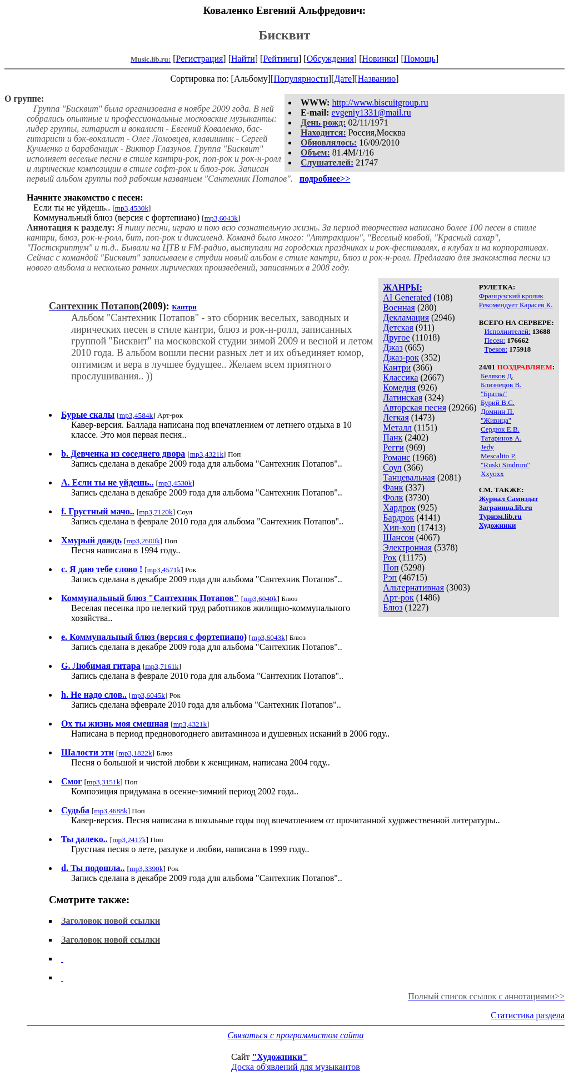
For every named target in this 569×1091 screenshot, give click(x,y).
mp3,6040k (260, 598)
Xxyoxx (492, 473)
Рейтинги (280, 58)
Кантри (397, 367)
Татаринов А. (501, 438)
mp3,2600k (142, 541)
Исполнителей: (507, 331)
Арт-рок (398, 597)
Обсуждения (330, 58)
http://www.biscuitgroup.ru (380, 102)
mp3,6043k (221, 218)
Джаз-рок (401, 357)
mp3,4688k (110, 811)
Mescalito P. (498, 456)
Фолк (393, 497)
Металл (397, 427)
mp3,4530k (131, 208)
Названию (377, 78)
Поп (390, 567)
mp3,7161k (161, 666)
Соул (392, 467)
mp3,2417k (129, 839)
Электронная (407, 547)
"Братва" (494, 393)
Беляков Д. (497, 376)
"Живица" (496, 420)
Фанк (393, 487)
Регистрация (199, 58)
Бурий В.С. (498, 402)
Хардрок (399, 507)
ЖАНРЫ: (402, 287)
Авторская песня (414, 407)
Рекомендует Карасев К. (516, 305)
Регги (393, 447)
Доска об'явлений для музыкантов (295, 1067)
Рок (389, 557)
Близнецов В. (501, 385)
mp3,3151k (103, 782)
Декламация (406, 317)
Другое (396, 337)
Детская (398, 327)
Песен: (494, 340)
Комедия (399, 387)
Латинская (402, 397)
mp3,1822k (135, 753)
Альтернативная (413, 587)
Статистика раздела (528, 1015)
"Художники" (279, 1057)
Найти (243, 58)
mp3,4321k (206, 454)
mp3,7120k (155, 512)
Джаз (392, 347)
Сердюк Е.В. (500, 429)
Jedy (487, 447)
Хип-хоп (399, 527)
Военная (399, 307)
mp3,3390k (146, 868)
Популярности (300, 78)
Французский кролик (511, 296)
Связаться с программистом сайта (296, 1035)
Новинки (379, 58)
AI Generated (407, 297)
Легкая (395, 417)
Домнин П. (497, 411)
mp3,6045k (148, 695)
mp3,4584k (136, 415)
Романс (396, 457)
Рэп (390, 577)
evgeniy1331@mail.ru (371, 112)
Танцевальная (409, 477)
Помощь (420, 58)
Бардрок (398, 517)
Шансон (398, 537)
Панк (392, 437)
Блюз (392, 607)
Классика (400, 377)
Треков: (495, 349)
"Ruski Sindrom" (505, 465)
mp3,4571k (164, 569)
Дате (343, 78)
